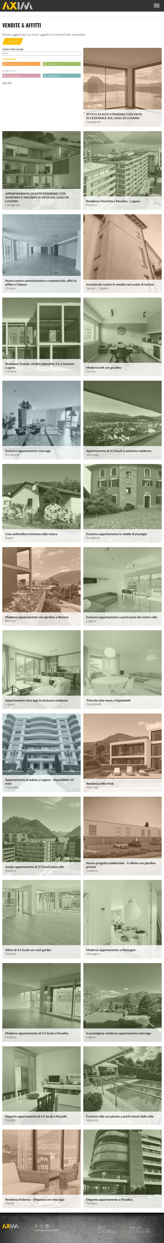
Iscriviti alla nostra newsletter (46, 1230)
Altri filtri (7, 82)
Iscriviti (12, 41)
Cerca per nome (41, 51)
